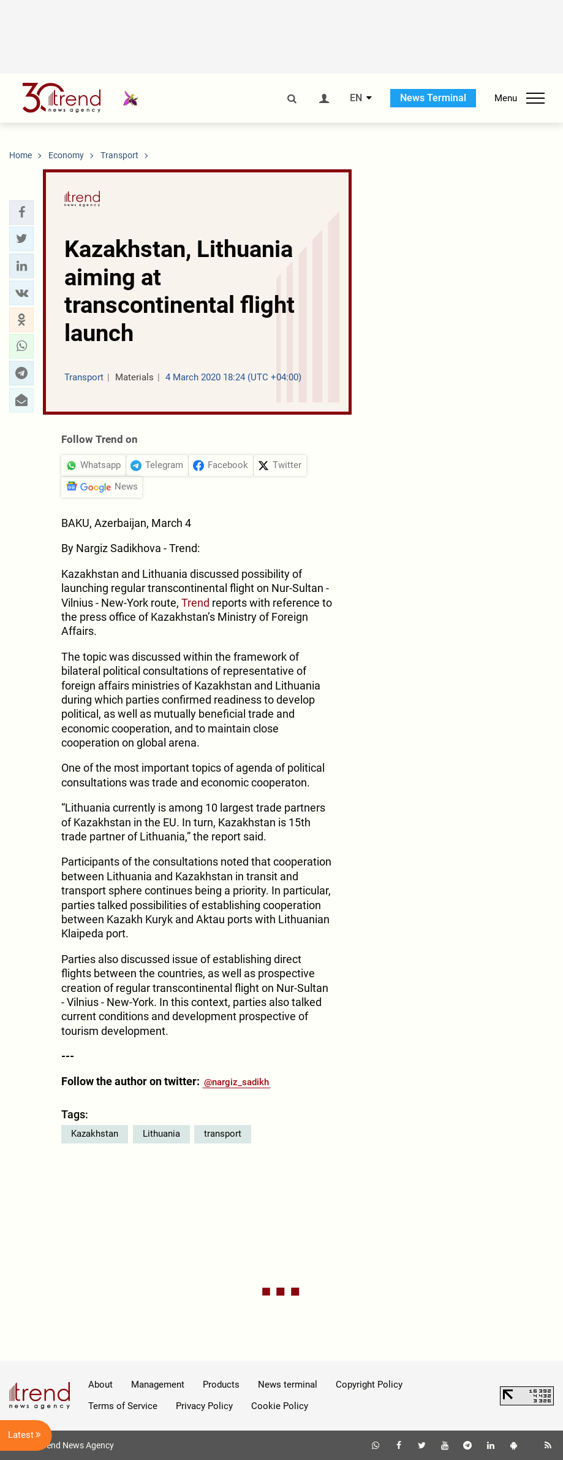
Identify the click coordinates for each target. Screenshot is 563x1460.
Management (157, 1384)
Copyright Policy (369, 1384)
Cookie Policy (279, 1406)
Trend (195, 602)
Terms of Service (122, 1406)
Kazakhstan (94, 1133)
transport (222, 1133)
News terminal (287, 1384)
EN (356, 98)
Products (221, 1384)
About (100, 1384)
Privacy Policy (204, 1406)
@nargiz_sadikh (236, 1082)
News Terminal (433, 98)
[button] (21, 212)
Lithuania (161, 1133)
